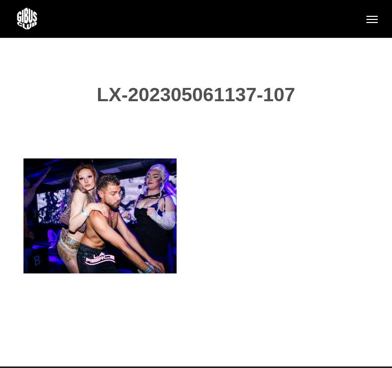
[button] (372, 19)
